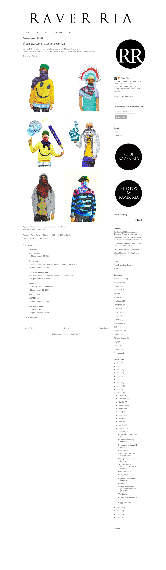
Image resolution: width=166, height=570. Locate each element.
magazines (118, 331)
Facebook (118, 132)
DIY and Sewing (120, 338)
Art (30, 239)
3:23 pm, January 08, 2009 (39, 267)
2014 (119, 376)
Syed (31, 283)
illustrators (35, 239)
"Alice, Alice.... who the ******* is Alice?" (126, 455)
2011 (119, 386)
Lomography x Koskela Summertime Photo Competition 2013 (127, 244)
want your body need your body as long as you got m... (127, 489)
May (120, 418)
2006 (119, 514)
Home (27, 32)
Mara (116, 269)
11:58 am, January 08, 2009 (39, 256)
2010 (119, 389)
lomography (118, 305)
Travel (69, 32)
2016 (119, 370)
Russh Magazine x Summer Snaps (127, 249)
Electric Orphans (124, 472)
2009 (119, 392)
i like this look (123, 450)
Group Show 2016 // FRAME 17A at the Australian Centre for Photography (128, 239)
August (121, 409)
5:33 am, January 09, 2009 (39, 290)
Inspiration (44, 239)
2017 (119, 366)
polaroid (117, 349)
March (121, 425)
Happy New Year (124, 503)
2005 (119, 517)
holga (116, 308)
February (122, 428)
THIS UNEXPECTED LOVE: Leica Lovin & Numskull (127, 466)
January (122, 431)
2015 (119, 373)
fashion (117, 286)
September (123, 405)
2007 (119, 511)
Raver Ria (32, 295)
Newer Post (29, 328)
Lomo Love (118, 312)
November (123, 399)
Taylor (31, 250)
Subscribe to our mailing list (129, 107)
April (121, 422)
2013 (119, 379)
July (120, 412)
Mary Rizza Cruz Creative (123, 265)
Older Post (104, 328)
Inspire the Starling (36, 272)
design (116, 345)
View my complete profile (123, 96)
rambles (117, 290)
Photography (57, 32)
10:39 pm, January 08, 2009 (39, 279)
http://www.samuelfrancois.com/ (35, 229)
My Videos (118, 353)
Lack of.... (122, 483)
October (122, 402)
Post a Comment (32, 317)
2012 (119, 383)
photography (118, 279)
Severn (31, 261)
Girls (116, 327)
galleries (117, 334)
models (117, 320)
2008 (119, 508)
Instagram (118, 135)
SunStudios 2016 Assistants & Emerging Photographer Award (125, 233)
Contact (45, 32)
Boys (116, 342)
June (121, 415)
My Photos (118, 282)
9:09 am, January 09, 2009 (39, 301)
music (116, 316)
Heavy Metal (123, 475)
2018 (119, 363)
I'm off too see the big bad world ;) (126, 441)
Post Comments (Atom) (71, 334)
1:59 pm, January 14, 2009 (39, 313)
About (36, 32)
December (123, 395)
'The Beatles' (123, 494)
